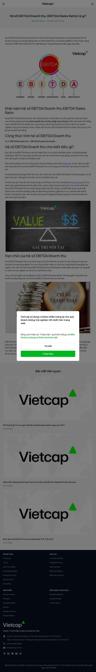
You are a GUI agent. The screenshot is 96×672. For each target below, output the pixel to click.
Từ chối (48, 346)
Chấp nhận (48, 353)
